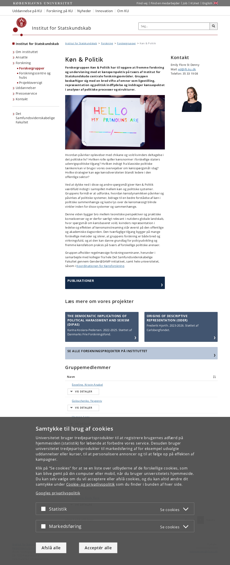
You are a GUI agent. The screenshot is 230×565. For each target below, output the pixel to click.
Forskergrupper (31, 68)
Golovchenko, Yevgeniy (82, 392)
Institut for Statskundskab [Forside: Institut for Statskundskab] (37, 44)
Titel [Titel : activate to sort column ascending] (108, 377)
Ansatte (22, 57)
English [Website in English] (207, 3)
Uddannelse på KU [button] (27, 11)
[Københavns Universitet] (20, 27)
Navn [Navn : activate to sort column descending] (71, 377)
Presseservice (26, 93)
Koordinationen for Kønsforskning (100, 266)
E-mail (206, 385)
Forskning (23, 63)
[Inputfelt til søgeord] (174, 26)
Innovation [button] (104, 11)
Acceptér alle (98, 547)
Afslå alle (51, 547)
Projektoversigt (30, 82)
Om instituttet (27, 52)
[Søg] (214, 26)
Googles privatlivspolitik (58, 493)
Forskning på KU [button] (59, 11)
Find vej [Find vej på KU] (142, 3)
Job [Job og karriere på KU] (185, 3)
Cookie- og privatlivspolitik (90, 484)
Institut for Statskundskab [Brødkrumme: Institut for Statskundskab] (81, 43)
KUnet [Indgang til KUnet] (194, 3)
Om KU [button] (123, 11)
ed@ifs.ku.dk (187, 69)
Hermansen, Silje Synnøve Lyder (78, 410)
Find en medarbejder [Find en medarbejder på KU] (165, 3)
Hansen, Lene (76, 400)
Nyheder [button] (84, 11)
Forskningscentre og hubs (35, 75)
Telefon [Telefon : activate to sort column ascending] (178, 377)
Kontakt (22, 99)
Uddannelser (26, 88)
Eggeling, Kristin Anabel (82, 385)
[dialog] (115, 491)
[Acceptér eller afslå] (44, 508)
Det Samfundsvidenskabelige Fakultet (35, 117)
